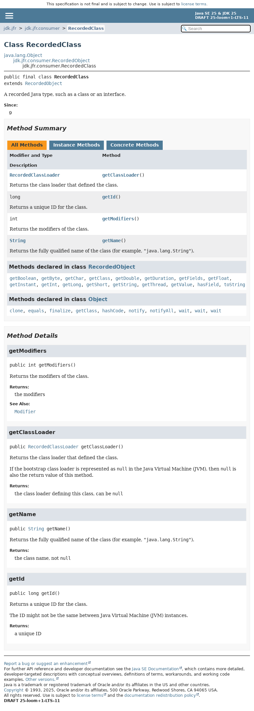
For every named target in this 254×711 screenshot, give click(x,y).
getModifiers (118, 218)
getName (111, 240)
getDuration (159, 278)
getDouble (127, 278)
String (17, 240)
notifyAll (162, 310)
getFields (191, 278)
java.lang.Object (23, 55)
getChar (74, 278)
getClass (99, 278)
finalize (59, 310)
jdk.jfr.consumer (42, 28)
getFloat (218, 278)
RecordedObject (43, 83)
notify (137, 310)
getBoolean (23, 278)
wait (184, 310)
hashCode (112, 310)
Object (97, 299)
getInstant (23, 284)
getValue (181, 284)
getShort (96, 284)
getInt (49, 284)
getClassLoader (120, 175)
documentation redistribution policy (160, 695)
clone (16, 310)
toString (234, 284)
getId (108, 197)
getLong (72, 284)
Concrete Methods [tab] (134, 145)
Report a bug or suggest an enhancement (46, 663)
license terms (193, 4)
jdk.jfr (10, 28)
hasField (208, 284)
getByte (50, 278)
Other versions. (40, 679)
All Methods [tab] (27, 145)
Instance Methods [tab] (76, 145)
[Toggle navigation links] (9, 15)
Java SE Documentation (155, 669)
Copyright (13, 690)
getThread (154, 284)
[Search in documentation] (216, 28)
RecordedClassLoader (35, 175)
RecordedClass (86, 28)
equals (36, 310)
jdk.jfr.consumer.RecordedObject (51, 60)
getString (125, 284)
